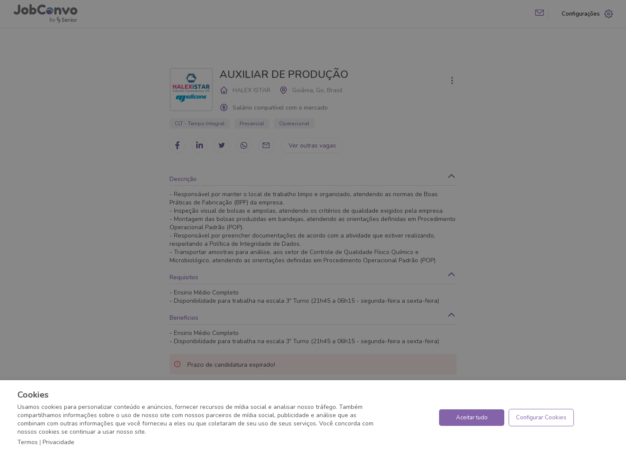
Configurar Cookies (541, 418)
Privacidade (58, 442)
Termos (27, 442)
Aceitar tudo (472, 418)
